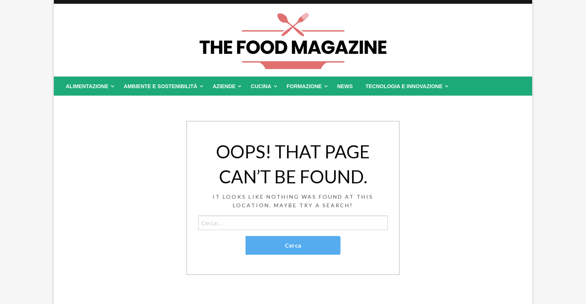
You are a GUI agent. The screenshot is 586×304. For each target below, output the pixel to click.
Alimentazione (87, 86)
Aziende (224, 86)
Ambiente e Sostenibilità (160, 86)
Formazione (304, 86)
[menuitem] (88, 86)
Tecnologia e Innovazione (404, 86)
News (345, 86)
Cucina (261, 86)
